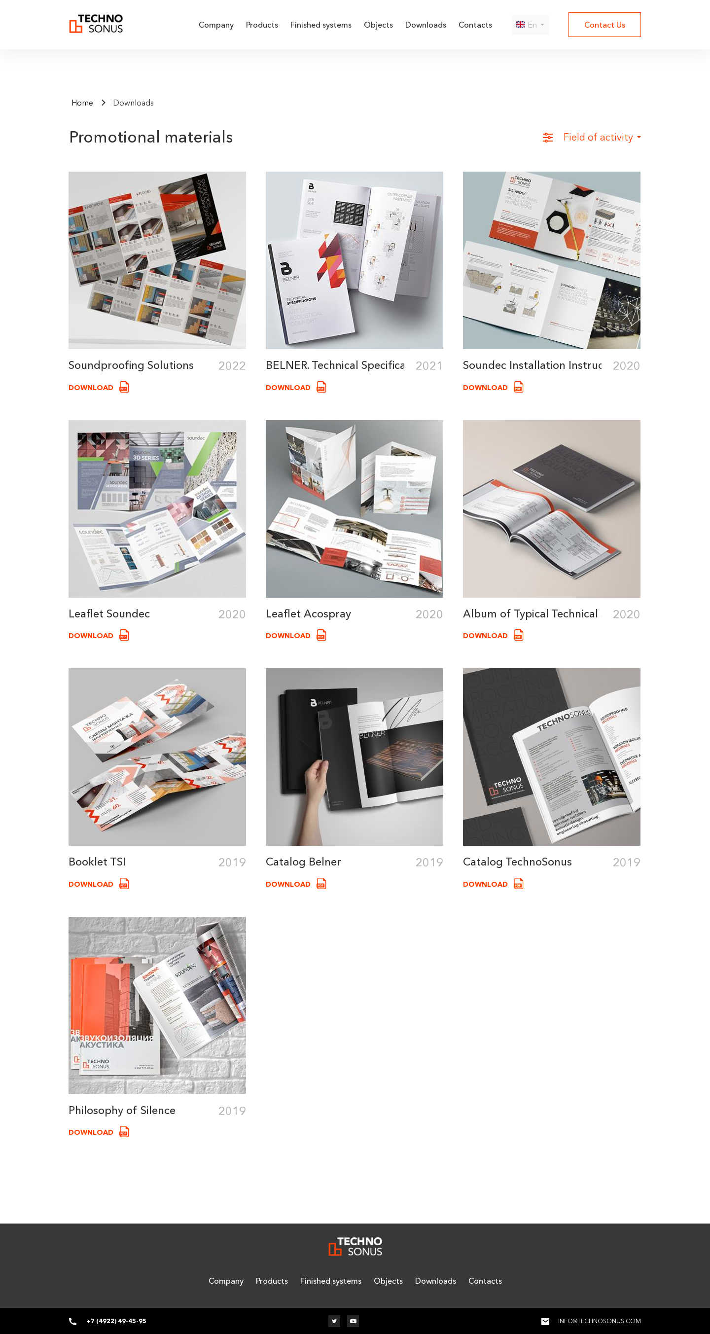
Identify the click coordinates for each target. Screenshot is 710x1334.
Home (82, 103)
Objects (378, 25)
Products (262, 25)
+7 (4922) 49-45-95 (116, 1321)
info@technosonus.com (599, 1321)
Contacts (475, 25)
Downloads (425, 25)
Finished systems (321, 25)
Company (216, 25)
